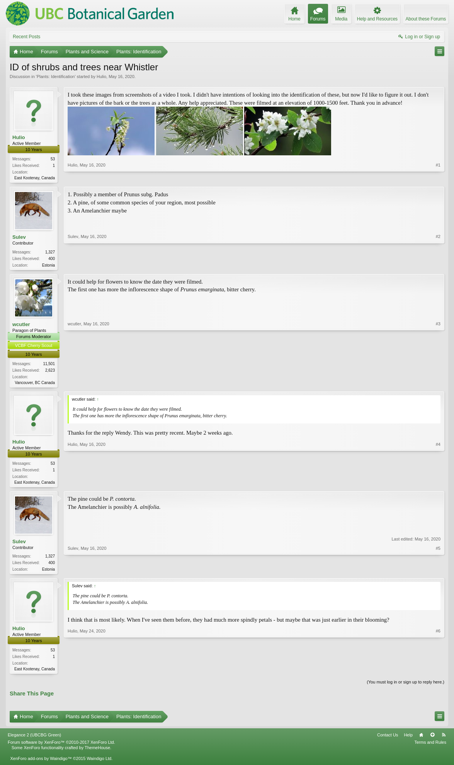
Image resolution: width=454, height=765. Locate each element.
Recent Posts (26, 36)
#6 (438, 672)
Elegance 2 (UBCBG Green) (34, 739)
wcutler (21, 325)
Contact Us (387, 739)
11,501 (49, 365)
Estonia (48, 266)
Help (408, 739)
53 (53, 159)
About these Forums (426, 19)
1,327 (50, 252)
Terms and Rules (430, 746)
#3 (438, 383)
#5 (438, 571)
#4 (438, 483)
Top (432, 739)
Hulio (101, 76)
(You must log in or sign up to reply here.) (405, 686)
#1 (438, 177)
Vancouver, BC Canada (35, 384)
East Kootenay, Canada (34, 178)
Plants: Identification (56, 76)
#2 (438, 264)
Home (421, 739)
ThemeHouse (97, 752)
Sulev (19, 238)
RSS (443, 739)
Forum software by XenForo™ (61, 746)
